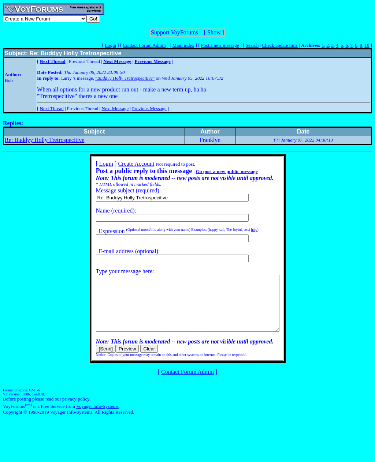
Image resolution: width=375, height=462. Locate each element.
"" (125, 78)
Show (213, 32)
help (243, 230)
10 (366, 45)
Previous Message (149, 108)
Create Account (125, 164)
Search (252, 45)
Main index (183, 45)
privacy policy (75, 410)
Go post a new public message (215, 171)
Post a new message (220, 45)
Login (110, 45)
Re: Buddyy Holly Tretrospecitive (44, 140)
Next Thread (52, 108)
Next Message (115, 108)
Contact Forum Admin (144, 45)
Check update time (279, 45)
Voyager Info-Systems (97, 417)
